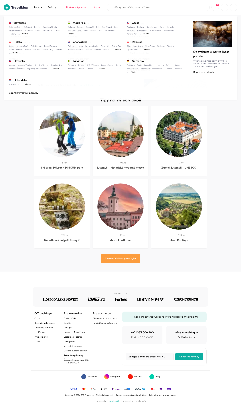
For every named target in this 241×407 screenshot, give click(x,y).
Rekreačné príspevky (73, 355)
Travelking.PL (140, 401)
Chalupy (67, 327)
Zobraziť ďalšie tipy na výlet (120, 258)
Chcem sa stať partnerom (105, 318)
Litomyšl (79, 21)
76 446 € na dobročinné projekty (179, 316)
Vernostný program (73, 346)
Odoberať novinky (189, 356)
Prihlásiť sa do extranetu (105, 323)
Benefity (68, 323)
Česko (65, 21)
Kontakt (38, 341)
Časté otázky (70, 318)
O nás (37, 318)
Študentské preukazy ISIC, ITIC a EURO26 (76, 361)
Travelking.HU (127, 401)
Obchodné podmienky (105, 395)
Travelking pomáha (43, 327)
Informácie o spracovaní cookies (162, 395)
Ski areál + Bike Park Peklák (103, 21)
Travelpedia (49, 21)
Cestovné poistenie (73, 337)
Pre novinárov (41, 337)
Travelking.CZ (100, 401)
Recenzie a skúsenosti (44, 323)
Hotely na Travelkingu (74, 332)
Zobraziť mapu (42, 74)
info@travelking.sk (186, 332)
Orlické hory (94, 85)
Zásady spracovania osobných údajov (131, 395)
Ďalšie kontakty (186, 337)
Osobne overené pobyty (75, 350)
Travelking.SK (113, 401)
